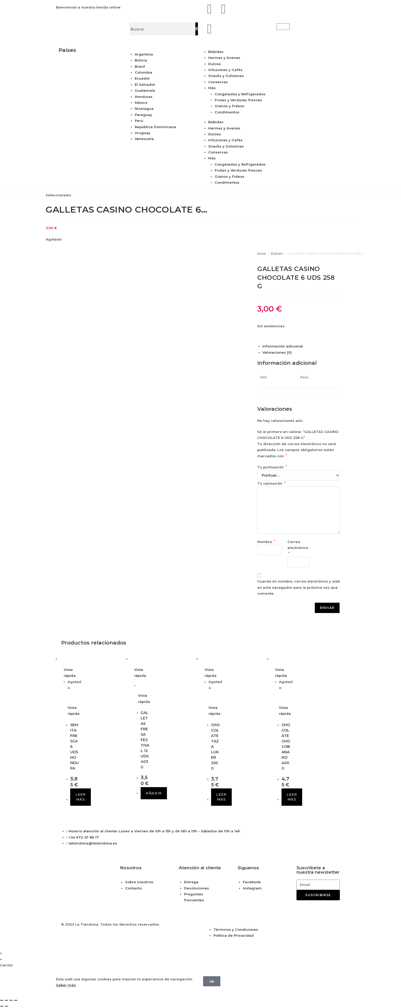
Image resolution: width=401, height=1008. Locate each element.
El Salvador (145, 84)
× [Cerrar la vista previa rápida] (1, 953)
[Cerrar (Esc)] (16, 1000)
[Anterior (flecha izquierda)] (2, 1006)
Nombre (266, 542)
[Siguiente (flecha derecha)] (6, 1006)
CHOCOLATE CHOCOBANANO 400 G (286, 747)
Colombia (143, 72)
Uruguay (142, 133)
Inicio (261, 253)
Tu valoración (271, 483)
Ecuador (142, 78)
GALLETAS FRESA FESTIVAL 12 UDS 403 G (145, 739)
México (141, 102)
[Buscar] (196, 28)
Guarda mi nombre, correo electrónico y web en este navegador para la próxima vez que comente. (298, 587)
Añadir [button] (154, 793)
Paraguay (143, 115)
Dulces (214, 64)
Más (212, 88)
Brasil (140, 66)
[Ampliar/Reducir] (2, 1000)
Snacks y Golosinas (226, 76)
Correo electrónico (298, 547)
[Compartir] (11, 1000)
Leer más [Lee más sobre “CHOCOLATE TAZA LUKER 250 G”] (221, 797)
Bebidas (215, 52)
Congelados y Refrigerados (240, 94)
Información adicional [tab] (282, 346)
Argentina (144, 54)
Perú (139, 121)
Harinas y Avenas (224, 58)
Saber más (66, 985)
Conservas (218, 82)
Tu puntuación (272, 467)
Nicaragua (144, 108)
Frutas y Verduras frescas (238, 100)
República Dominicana (155, 127)
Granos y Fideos (229, 106)
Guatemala (145, 90)
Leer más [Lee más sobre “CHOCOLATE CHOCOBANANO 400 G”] (292, 797)
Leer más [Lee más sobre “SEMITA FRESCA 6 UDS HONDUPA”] (80, 797)
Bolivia (141, 60)
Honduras (144, 97)
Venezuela (144, 139)
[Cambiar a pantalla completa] (6, 1000)
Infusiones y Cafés (225, 70)
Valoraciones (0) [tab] (277, 352)
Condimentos (227, 112)
